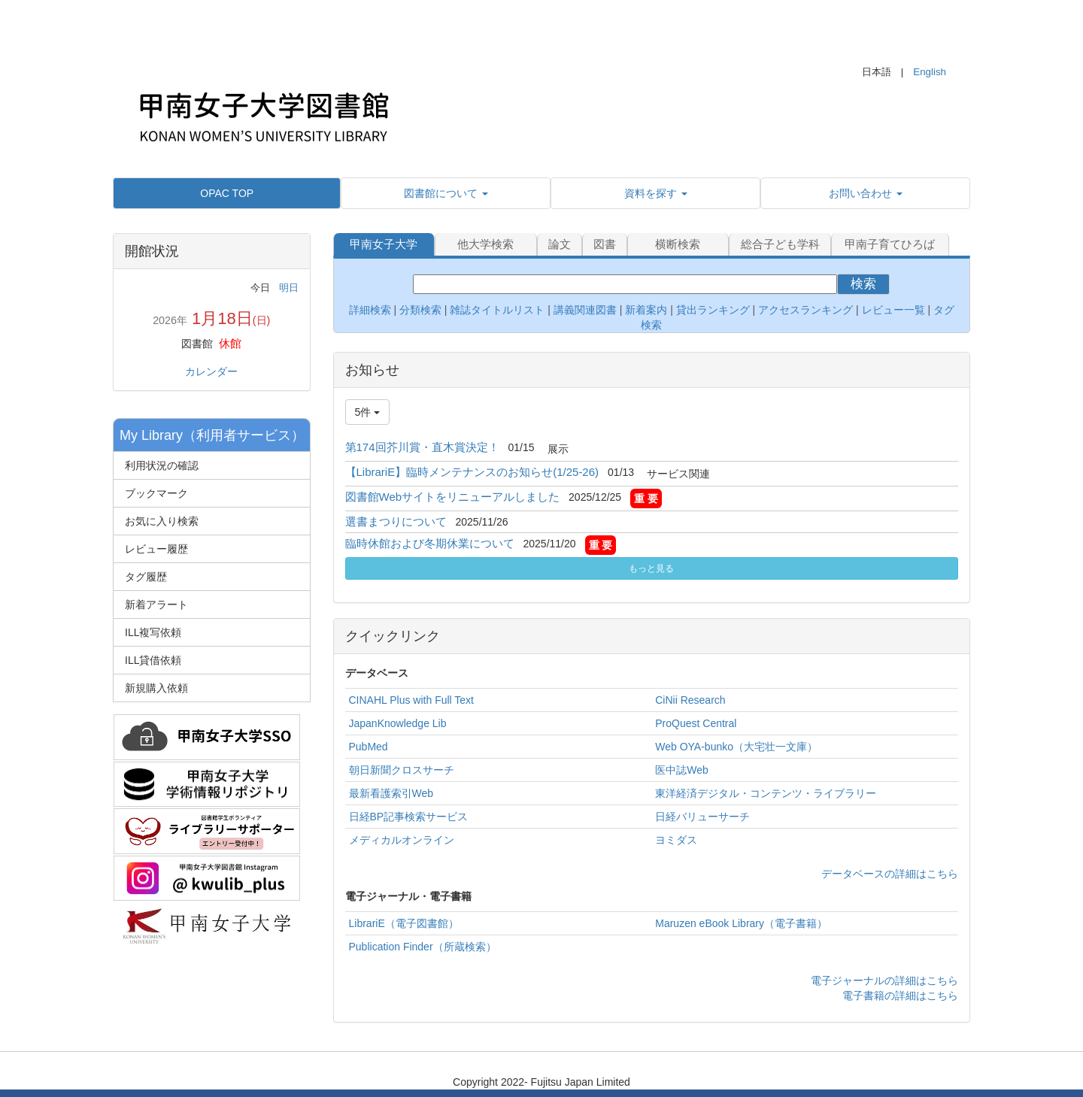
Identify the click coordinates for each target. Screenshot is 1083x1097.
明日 (289, 287)
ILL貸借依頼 (153, 660)
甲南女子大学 (383, 244)
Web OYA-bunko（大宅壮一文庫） (736, 747)
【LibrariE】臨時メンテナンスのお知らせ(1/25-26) (472, 471)
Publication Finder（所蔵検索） (422, 947)
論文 (559, 244)
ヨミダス (676, 840)
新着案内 (646, 310)
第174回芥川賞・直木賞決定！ (422, 447)
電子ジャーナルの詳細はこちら (884, 980)
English (929, 71)
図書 (604, 244)
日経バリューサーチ (702, 817)
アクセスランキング (805, 310)
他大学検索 (485, 244)
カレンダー (211, 371)
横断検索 (677, 244)
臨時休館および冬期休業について (429, 543)
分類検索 (420, 310)
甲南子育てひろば (890, 244)
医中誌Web (681, 770)
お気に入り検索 (162, 521)
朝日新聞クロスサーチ (401, 770)
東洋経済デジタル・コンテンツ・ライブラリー (765, 793)
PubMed (368, 747)
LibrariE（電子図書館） (404, 923)
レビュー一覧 (893, 310)
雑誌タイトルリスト (496, 310)
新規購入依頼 (156, 688)
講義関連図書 (584, 310)
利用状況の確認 (162, 465)
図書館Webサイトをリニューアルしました (452, 496)
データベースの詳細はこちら (889, 874)
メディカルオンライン (401, 840)
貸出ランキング (713, 310)
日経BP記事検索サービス (409, 817)
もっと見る (651, 568)
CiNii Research (690, 700)
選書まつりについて (396, 521)
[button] (445, 193)
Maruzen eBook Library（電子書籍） (741, 923)
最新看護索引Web (391, 793)
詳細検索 (370, 310)
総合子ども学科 (780, 244)
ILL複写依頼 (153, 632)
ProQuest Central (695, 723)
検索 (863, 284)
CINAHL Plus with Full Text (412, 700)
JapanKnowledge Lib (398, 723)
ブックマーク (156, 493)
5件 (368, 412)
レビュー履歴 (156, 549)
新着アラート (156, 605)
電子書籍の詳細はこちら (900, 995)
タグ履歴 (146, 577)
